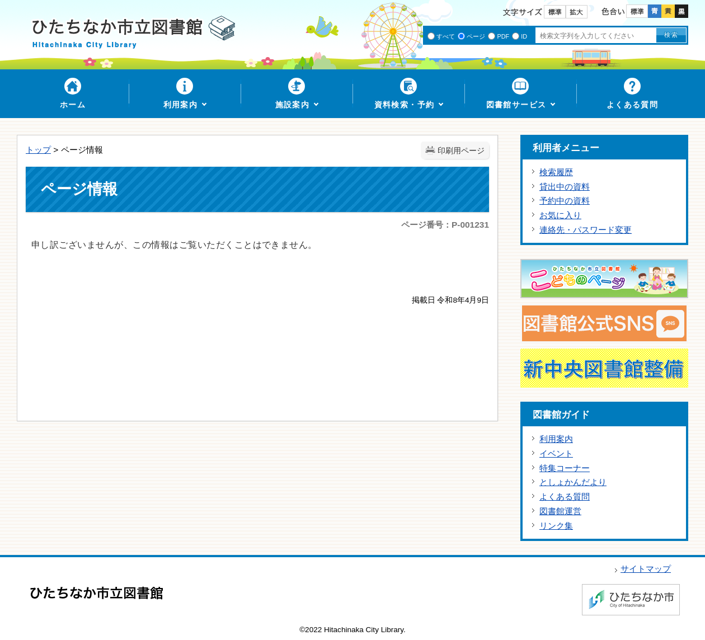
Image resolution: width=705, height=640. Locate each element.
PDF (503, 36)
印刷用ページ (461, 151)
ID (524, 36)
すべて (445, 36)
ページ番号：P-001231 (445, 224)
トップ (38, 149)
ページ (476, 36)
